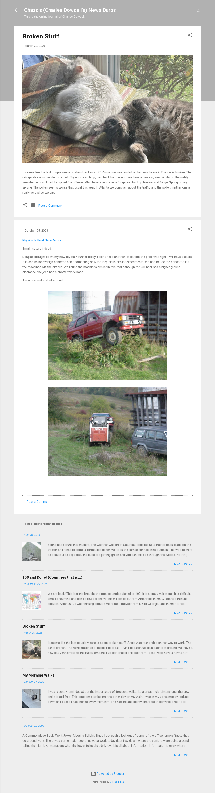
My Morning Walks (38, 675)
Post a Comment (38, 502)
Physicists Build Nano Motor (41, 240)
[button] (190, 36)
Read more (183, 564)
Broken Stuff (40, 36)
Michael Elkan (117, 782)
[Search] (198, 11)
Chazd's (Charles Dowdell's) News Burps (70, 10)
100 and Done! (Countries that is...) (52, 577)
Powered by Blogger (107, 774)
